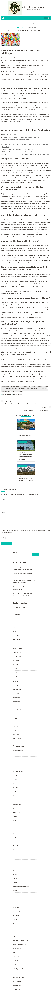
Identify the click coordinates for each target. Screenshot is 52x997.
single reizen (16, 911)
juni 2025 (15, 673)
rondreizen (16, 899)
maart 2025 (16, 685)
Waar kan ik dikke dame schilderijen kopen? (13, 142)
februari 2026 (17, 640)
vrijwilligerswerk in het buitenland (22, 969)
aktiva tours (16, 754)
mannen (15, 862)
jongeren (15, 837)
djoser (15, 783)
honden (15, 816)
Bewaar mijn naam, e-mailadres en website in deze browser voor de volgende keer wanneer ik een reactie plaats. (26, 531)
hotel (14, 820)
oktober (15, 874)
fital (14, 808)
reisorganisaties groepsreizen (21, 886)
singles (15, 919)
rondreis (15, 895)
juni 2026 (15, 623)
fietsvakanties (17, 804)
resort (15, 890)
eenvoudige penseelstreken (37, 386)
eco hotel (15, 787)
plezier (31, 389)
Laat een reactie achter (18, 394)
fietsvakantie (16, 800)
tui (14, 952)
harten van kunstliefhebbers (32, 388)
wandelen (16, 973)
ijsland (15, 833)
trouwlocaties (17, 948)
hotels (15, 824)
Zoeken (15, 552)
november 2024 (17, 701)
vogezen (15, 960)
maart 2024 (16, 734)
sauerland (16, 903)
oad (14, 870)
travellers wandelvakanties (20, 940)
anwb (14, 759)
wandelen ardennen (18, 977)
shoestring (16, 907)
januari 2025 (16, 693)
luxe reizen (16, 857)
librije (14, 853)
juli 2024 (15, 718)
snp (14, 923)
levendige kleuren (17, 389)
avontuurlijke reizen (18, 771)
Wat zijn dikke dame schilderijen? (11, 134)
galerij (3, 388)
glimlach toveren (22, 388)
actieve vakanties (18, 750)
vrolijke (12, 391)
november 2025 (17, 652)
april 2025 (16, 681)
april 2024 (16, 730)
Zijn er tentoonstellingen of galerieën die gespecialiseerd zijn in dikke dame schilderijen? (26, 154)
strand (15, 932)
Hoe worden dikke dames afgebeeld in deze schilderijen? (17, 149)
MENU (47, 18)
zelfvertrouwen (19, 391)
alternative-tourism (6, 394)
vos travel (15, 965)
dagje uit (15, 775)
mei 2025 (15, 677)
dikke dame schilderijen (25, 386)
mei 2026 (15, 627)
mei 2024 (15, 726)
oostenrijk (16, 878)
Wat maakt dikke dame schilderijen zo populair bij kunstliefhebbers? (20, 152)
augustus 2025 (17, 664)
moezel (15, 866)
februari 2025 (17, 689)
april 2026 (16, 631)
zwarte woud (16, 989)
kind (14, 841)
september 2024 (17, 710)
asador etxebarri (17, 767)
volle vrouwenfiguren (6, 391)
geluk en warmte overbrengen (11, 388)
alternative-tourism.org (33, 7)
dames (15, 779)
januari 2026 (16, 644)
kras (14, 849)
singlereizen (16, 915)
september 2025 (17, 660)
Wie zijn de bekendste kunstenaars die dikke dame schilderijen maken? (21, 137)
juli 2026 (15, 619)
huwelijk (15, 829)
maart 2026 (16, 635)
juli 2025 (15, 668)
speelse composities (43, 389)
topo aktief (16, 936)
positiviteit (36, 389)
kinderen (15, 845)
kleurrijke (3, 389)
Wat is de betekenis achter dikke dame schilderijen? (16, 139)
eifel (14, 792)
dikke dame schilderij (15, 386)
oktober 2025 (17, 656)
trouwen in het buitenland (20, 944)
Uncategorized (20, 27)
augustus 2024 (17, 714)
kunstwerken (9, 389)
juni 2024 (15, 722)
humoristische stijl (42, 388)
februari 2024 (17, 738)
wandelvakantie (17, 981)
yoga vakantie (17, 985)
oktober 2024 (17, 705)
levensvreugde (25, 389)
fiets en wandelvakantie (19, 796)
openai (15, 882)
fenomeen (46, 386)
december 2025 (17, 648)
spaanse (15, 927)
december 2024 (17, 697)
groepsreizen (16, 812)
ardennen (15, 763)
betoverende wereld (5, 386)
